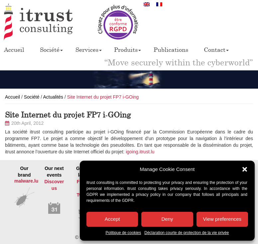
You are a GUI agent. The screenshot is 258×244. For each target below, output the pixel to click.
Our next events (54, 190)
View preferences (222, 219)
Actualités (53, 97)
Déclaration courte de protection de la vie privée (186, 232)
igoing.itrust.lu (140, 151)
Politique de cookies (123, 232)
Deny (167, 219)
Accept (112, 219)
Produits (127, 49)
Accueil (14, 49)
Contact (216, 49)
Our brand (24, 182)
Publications (171, 49)
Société (51, 49)
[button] (244, 169)
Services (88, 49)
